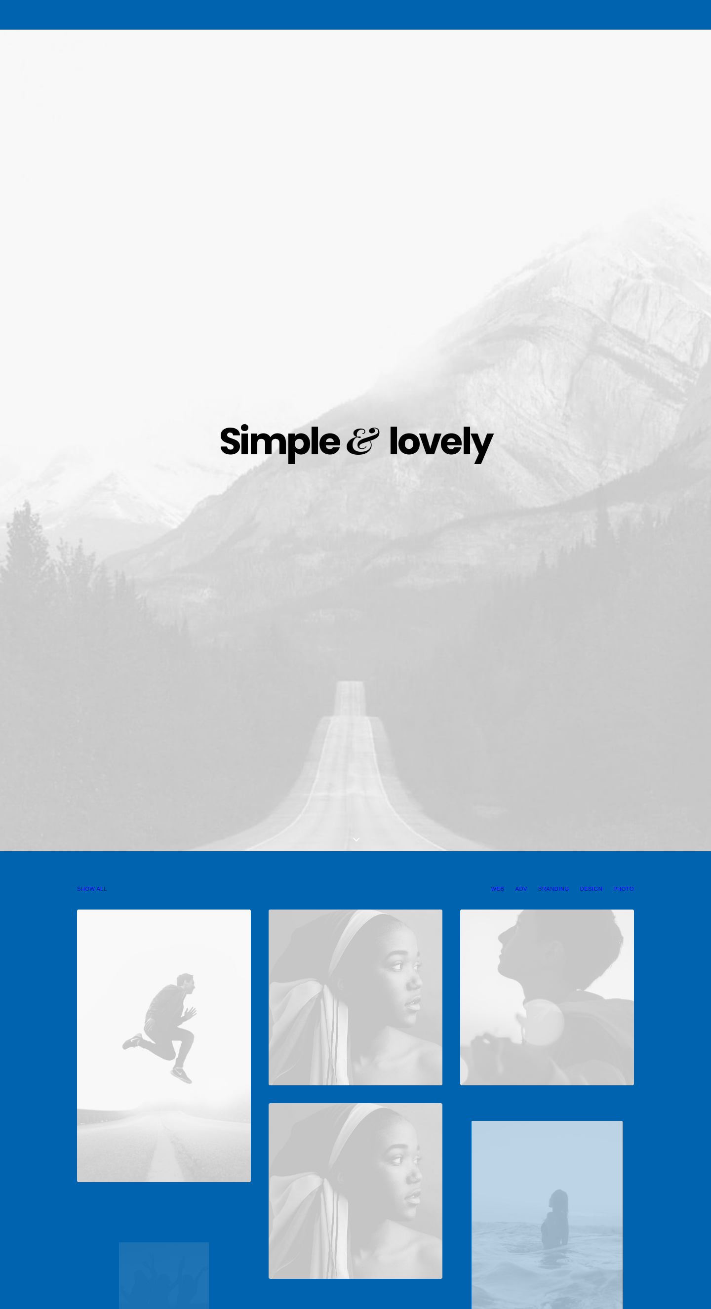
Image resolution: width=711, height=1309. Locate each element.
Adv (521, 269)
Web (498, 269)
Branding (553, 269)
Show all (92, 269)
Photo (623, 269)
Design (591, 269)
